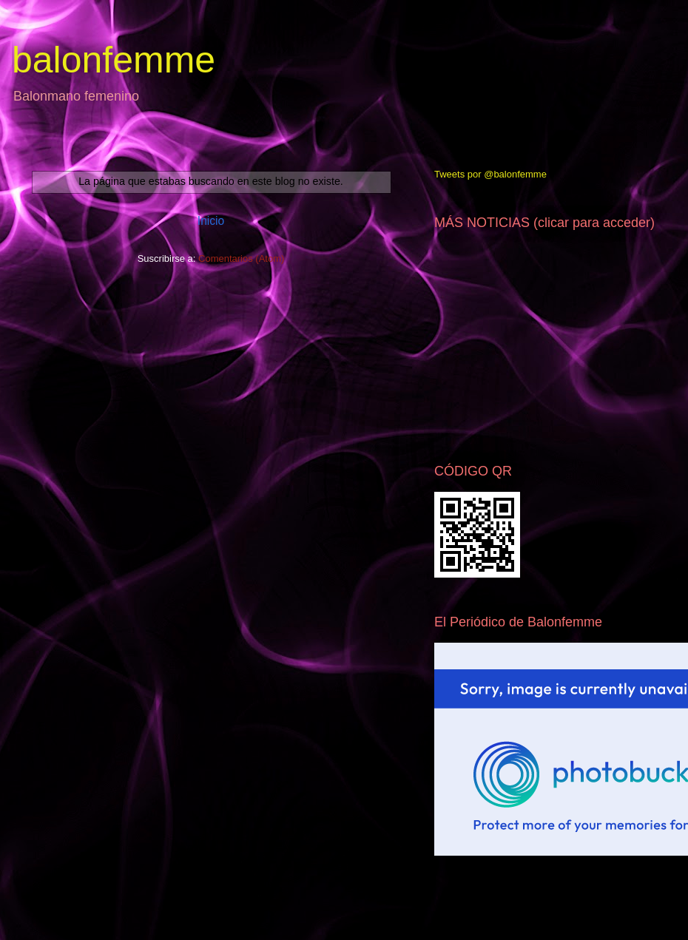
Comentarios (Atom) (241, 258)
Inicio (211, 220)
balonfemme (113, 60)
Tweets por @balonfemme (490, 174)
